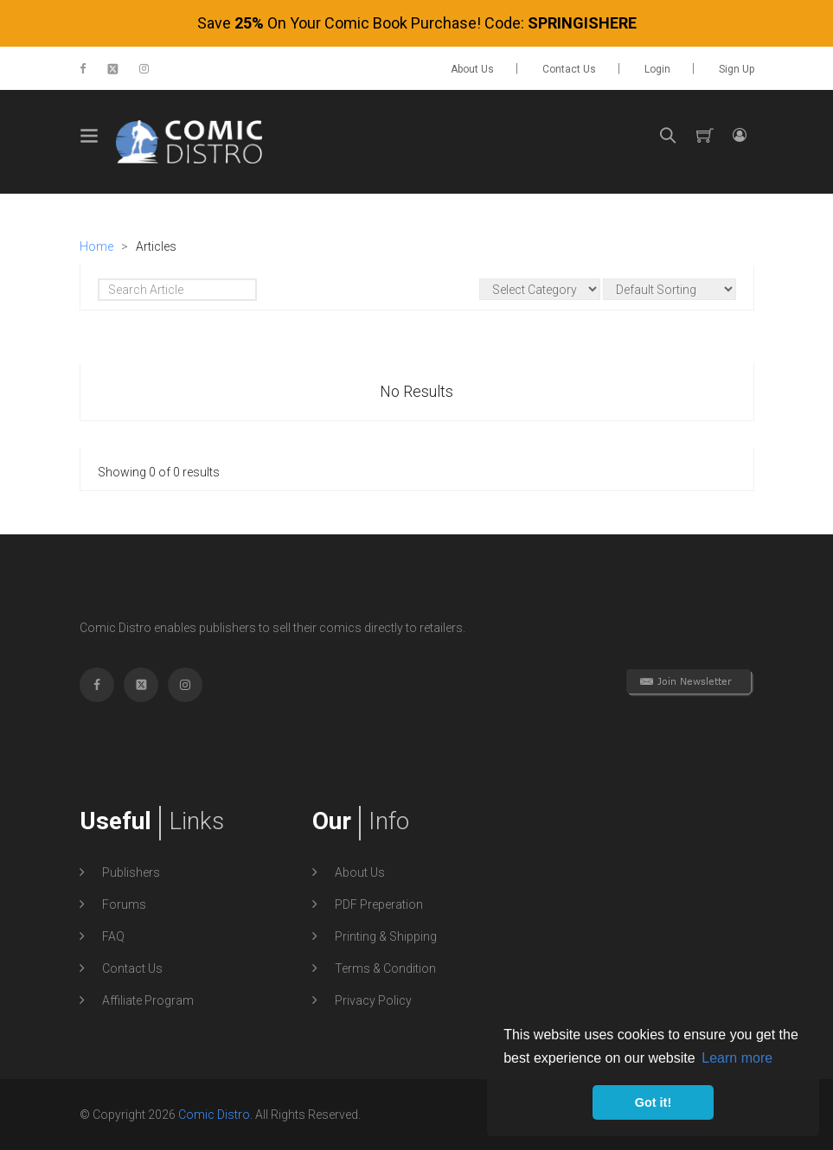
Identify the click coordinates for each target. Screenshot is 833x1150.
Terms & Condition (385, 968)
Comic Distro (214, 1114)
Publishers (131, 872)
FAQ (113, 936)
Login (657, 69)
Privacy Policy (373, 1000)
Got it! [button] (653, 1102)
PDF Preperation (379, 904)
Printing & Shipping (386, 936)
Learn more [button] (737, 1058)
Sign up (736, 69)
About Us (472, 69)
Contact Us (569, 69)
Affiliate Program (148, 1000)
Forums (124, 904)
